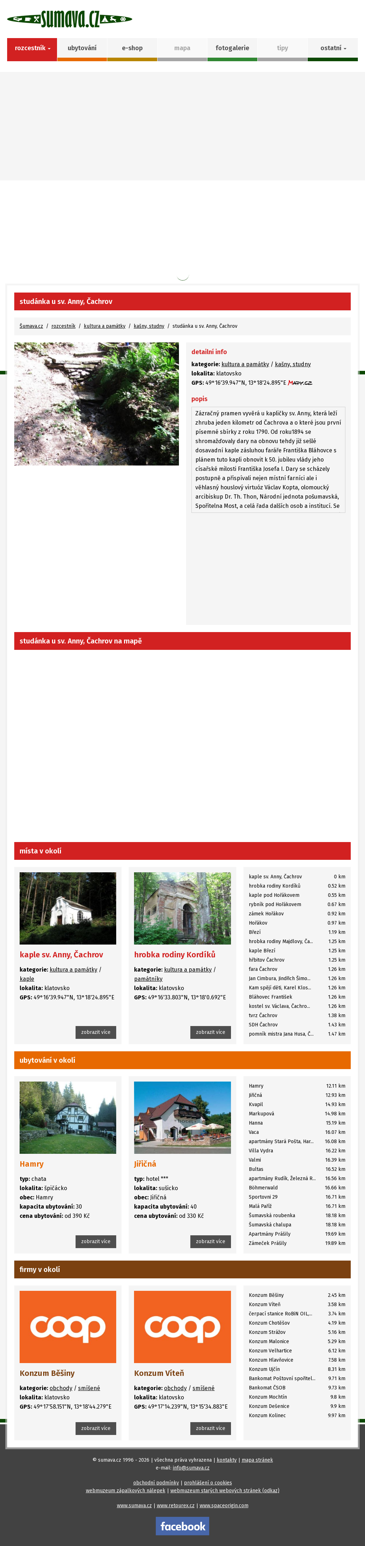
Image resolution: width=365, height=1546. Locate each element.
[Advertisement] (182, 125)
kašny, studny (149, 326)
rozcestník (63, 326)
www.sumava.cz (134, 1506)
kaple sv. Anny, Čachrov (61, 954)
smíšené (89, 1388)
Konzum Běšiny (47, 1373)
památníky (148, 979)
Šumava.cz (31, 326)
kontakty (227, 1460)
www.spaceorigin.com (224, 1506)
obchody (61, 1388)
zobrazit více (95, 1032)
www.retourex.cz (176, 1506)
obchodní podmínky (156, 1483)
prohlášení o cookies (208, 1483)
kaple (27, 979)
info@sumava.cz (191, 1468)
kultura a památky (104, 326)
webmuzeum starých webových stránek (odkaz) (224, 1491)
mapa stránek (257, 1460)
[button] (333, 49)
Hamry (31, 1164)
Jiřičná (145, 1164)
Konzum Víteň (159, 1373)
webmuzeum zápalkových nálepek (125, 1491)
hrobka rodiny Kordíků (175, 954)
